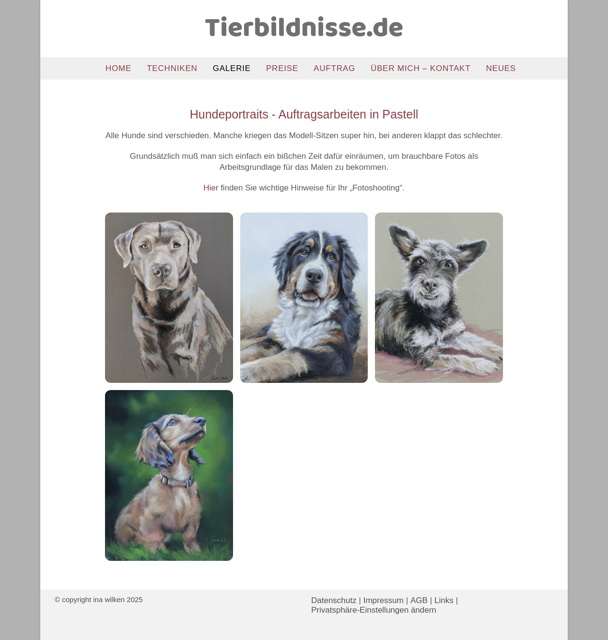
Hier (210, 187)
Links (444, 600)
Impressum (383, 600)
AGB (419, 600)
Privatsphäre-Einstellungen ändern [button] (373, 610)
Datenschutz (334, 600)
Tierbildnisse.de (304, 29)
